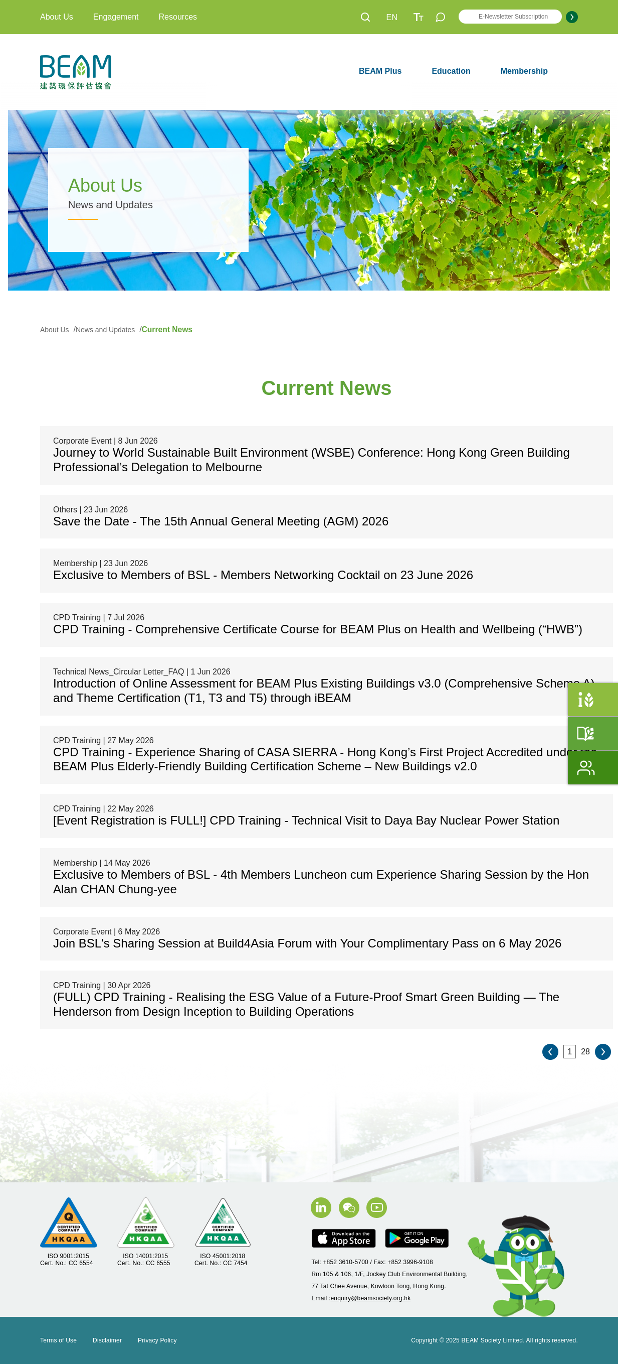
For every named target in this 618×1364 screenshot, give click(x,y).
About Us (56, 17)
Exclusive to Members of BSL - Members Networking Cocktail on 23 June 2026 (263, 575)
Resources (178, 17)
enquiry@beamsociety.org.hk (370, 1298)
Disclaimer (107, 1340)
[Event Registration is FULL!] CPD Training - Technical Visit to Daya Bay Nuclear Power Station (306, 820)
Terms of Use (58, 1340)
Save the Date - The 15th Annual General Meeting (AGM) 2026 (220, 521)
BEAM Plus (380, 71)
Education (451, 71)
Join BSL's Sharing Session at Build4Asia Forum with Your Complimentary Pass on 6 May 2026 (307, 943)
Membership (524, 71)
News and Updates (106, 330)
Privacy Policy (157, 1340)
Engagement (116, 17)
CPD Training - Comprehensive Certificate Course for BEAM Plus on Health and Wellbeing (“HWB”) (317, 629)
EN (392, 17)
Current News (167, 329)
